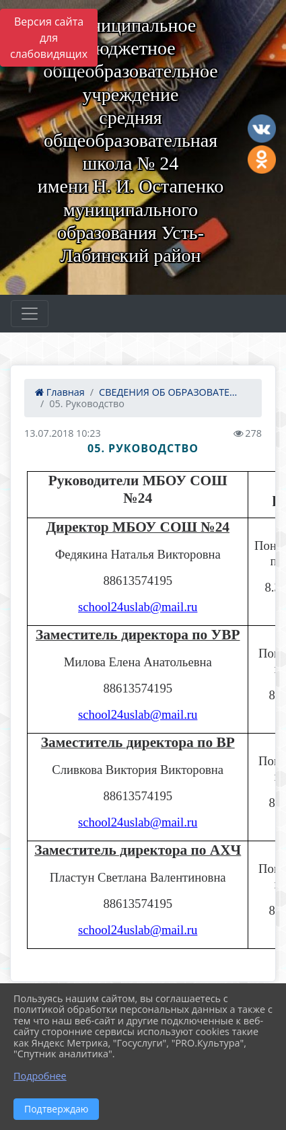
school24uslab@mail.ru (137, 607)
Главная (60, 392)
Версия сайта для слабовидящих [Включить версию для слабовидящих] (48, 37)
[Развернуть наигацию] (29, 313)
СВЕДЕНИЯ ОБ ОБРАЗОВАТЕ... (168, 392)
